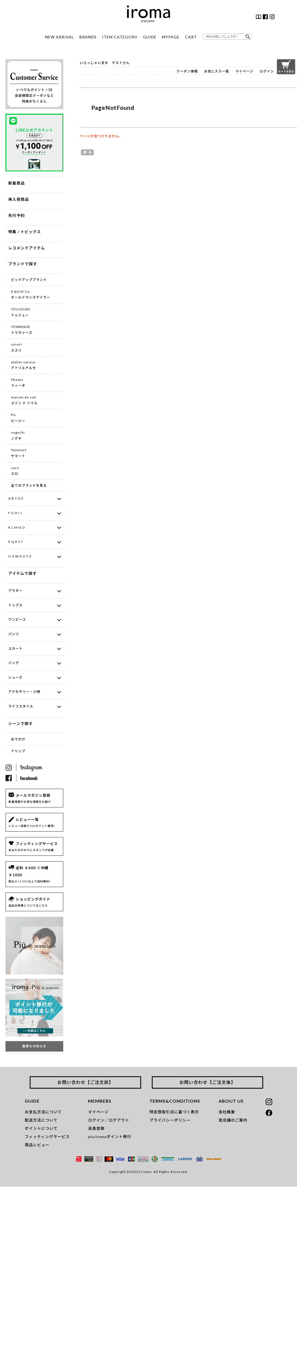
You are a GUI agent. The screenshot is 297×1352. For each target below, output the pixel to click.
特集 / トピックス (24, 231)
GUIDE (149, 37)
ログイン (267, 71)
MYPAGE (171, 37)
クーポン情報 (187, 71)
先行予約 (16, 215)
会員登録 (96, 1128)
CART (191, 37)
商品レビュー (37, 1144)
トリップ (18, 751)
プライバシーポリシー (170, 1120)
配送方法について (41, 1120)
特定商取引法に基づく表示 (174, 1112)
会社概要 (227, 1112)
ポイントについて (41, 1128)
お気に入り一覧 (216, 71)
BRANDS (88, 37)
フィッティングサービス (47, 1136)
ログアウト (119, 1120)
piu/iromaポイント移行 (109, 1136)
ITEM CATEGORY (120, 37)
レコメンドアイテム (26, 248)
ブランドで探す (22, 263)
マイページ (244, 71)
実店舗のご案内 (233, 1120)
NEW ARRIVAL (59, 37)
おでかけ (18, 739)
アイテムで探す (22, 573)
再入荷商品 (18, 199)
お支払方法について (43, 1112)
